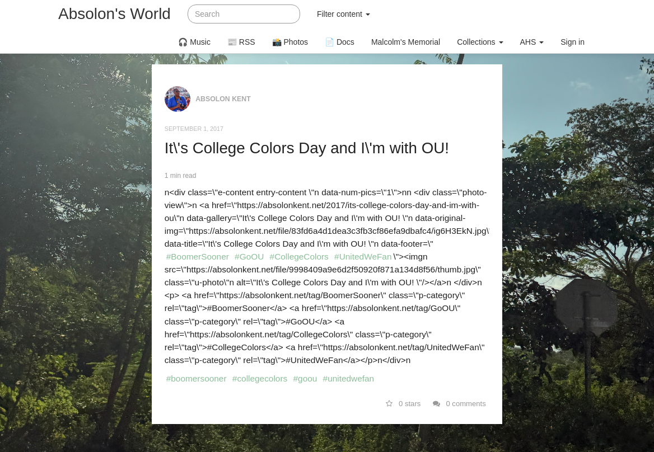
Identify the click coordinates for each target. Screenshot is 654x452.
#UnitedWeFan (362, 256)
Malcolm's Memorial (405, 41)
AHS (532, 41)
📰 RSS (241, 41)
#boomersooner (196, 378)
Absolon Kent (223, 98)
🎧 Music (194, 41)
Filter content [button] (343, 14)
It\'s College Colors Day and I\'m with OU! (307, 148)
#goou (305, 378)
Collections (480, 41)
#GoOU (249, 256)
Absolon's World (114, 13)
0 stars (403, 403)
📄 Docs (339, 41)
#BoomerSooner (197, 256)
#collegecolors (259, 378)
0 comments (459, 403)
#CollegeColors (299, 256)
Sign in (572, 41)
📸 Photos (290, 41)
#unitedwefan (349, 378)
